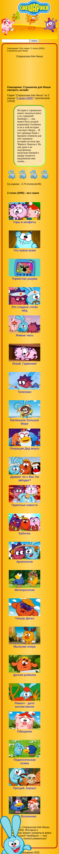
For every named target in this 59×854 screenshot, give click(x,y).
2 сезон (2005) (25, 98)
